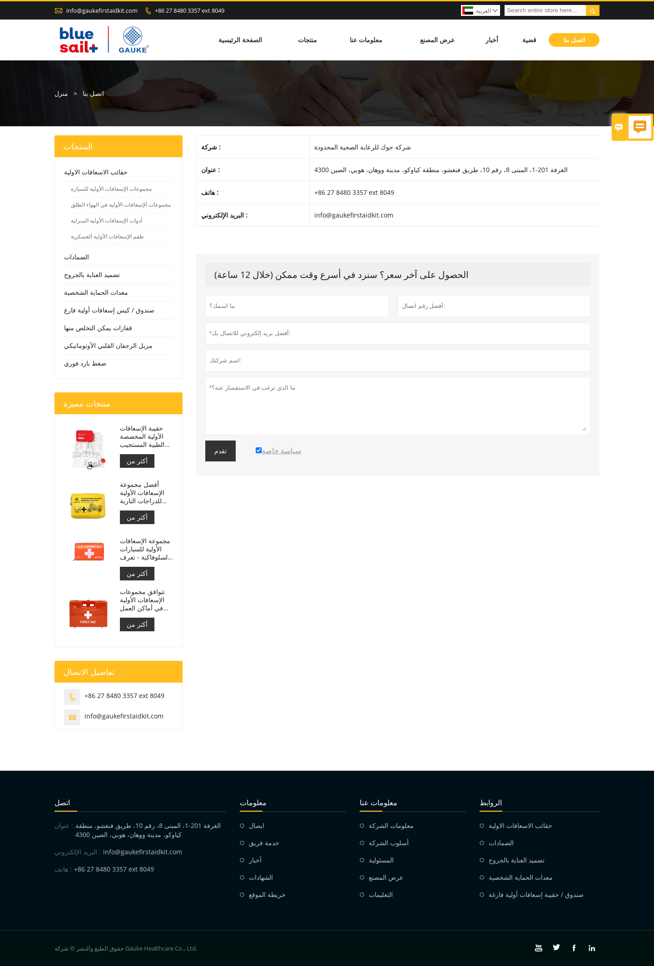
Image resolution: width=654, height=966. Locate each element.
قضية (529, 39)
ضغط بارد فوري (85, 363)
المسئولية (381, 860)
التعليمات (381, 894)
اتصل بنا (574, 39)
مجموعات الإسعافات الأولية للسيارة (111, 189)
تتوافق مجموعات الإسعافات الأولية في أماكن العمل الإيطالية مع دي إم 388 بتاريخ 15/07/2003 (143, 600)
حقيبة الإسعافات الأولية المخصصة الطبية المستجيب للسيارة (142, 436)
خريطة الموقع (267, 894)
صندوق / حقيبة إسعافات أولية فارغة (536, 894)
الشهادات (261, 877)
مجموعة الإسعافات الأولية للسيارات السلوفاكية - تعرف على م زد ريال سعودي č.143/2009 (145, 549)
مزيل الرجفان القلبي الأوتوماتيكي (108, 345)
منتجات (307, 39)
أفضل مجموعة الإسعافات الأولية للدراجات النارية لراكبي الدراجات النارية (142, 493)
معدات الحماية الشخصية (96, 292)
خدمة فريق (264, 842)
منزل (61, 93)
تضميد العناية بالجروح (92, 274)
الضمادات (76, 257)
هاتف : (63, 869)
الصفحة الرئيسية (240, 39)
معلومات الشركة (391, 825)
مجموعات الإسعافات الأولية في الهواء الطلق (121, 204)
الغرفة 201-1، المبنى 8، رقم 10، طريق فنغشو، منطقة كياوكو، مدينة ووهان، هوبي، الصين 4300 (148, 830)
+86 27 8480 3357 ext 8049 (189, 10)
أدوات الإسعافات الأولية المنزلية (106, 220)
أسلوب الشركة (389, 842)
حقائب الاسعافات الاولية (96, 172)
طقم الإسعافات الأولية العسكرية (107, 236)
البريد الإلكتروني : (77, 851)
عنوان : (63, 825)
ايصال (256, 825)
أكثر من (137, 460)
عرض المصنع (437, 39)
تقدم (220, 451)
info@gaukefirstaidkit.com (102, 10)
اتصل (62, 802)
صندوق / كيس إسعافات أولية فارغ (109, 310)
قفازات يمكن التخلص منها (98, 327)
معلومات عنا (366, 39)
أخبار (492, 39)
